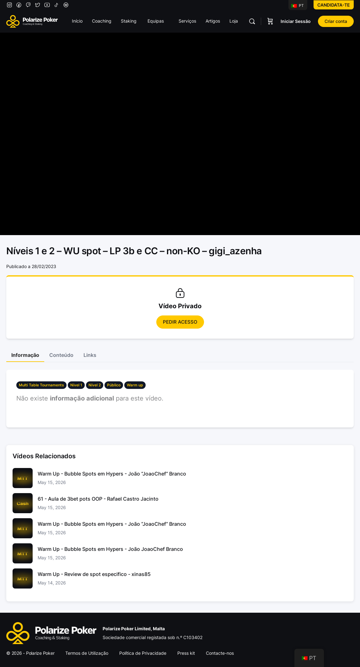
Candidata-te (333, 5)
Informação (25, 355)
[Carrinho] (270, 21)
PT (297, 5)
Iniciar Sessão (296, 21)
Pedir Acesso (180, 322)
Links (89, 355)
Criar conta (336, 21)
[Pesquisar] (252, 21)
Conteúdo (61, 355)
